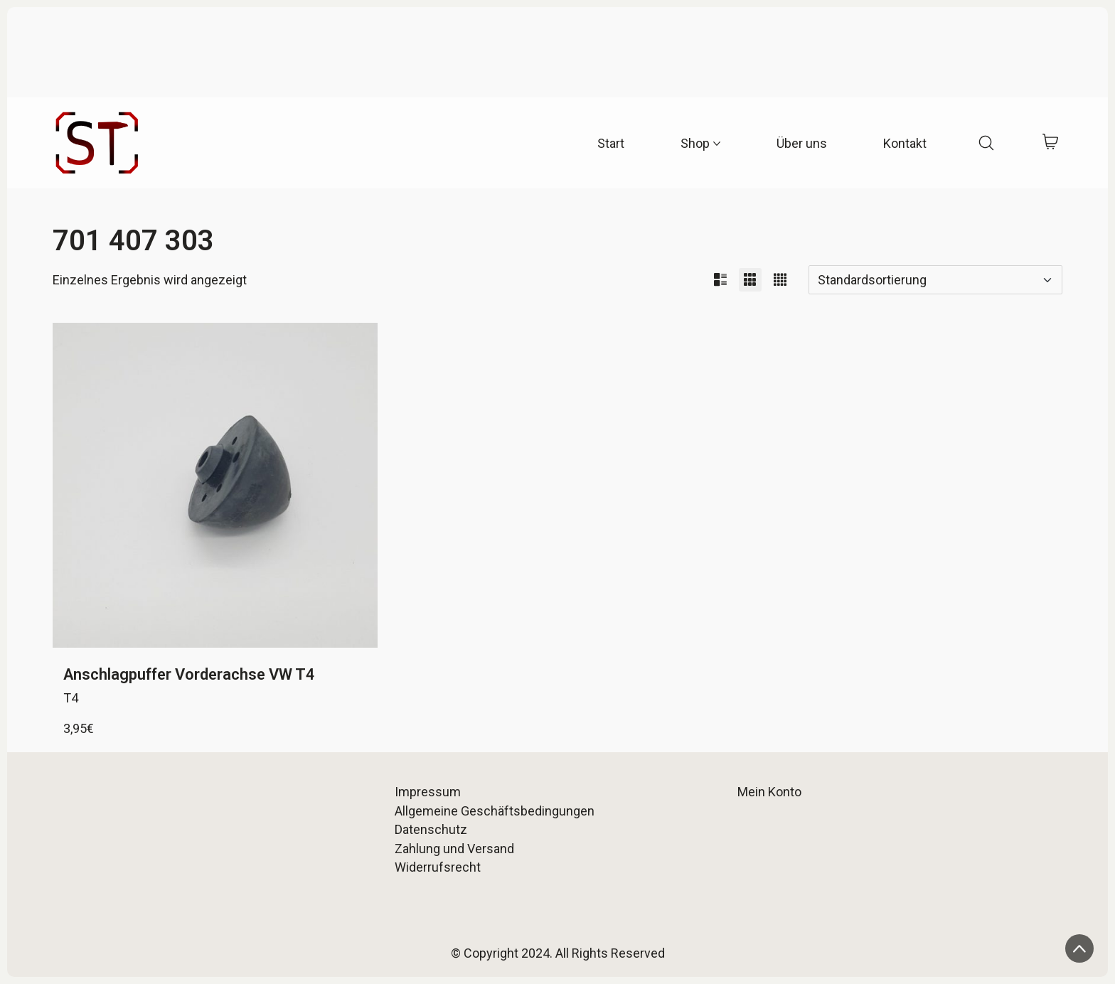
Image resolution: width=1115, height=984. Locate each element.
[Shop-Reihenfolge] (935, 279)
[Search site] (986, 143)
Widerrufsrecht (438, 867)
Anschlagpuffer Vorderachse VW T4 (189, 674)
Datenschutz (431, 829)
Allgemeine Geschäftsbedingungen (494, 810)
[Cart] (1049, 143)
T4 (70, 697)
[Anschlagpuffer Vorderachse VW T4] (215, 485)
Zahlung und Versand (454, 848)
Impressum (428, 791)
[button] (720, 280)
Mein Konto (769, 791)
